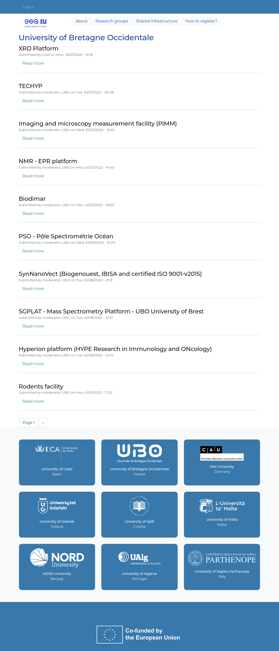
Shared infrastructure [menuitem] (156, 21)
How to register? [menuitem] (201, 21)
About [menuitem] (82, 21)
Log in (29, 6)
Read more (33, 63)
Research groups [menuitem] (112, 21)
